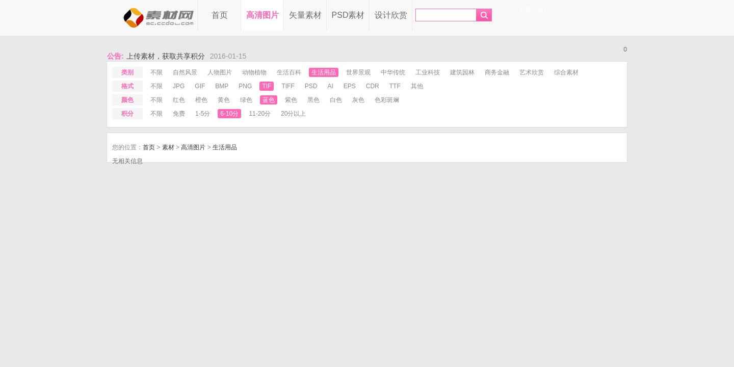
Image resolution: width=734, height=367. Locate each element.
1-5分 (202, 113)
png (245, 86)
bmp (221, 86)
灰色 (358, 99)
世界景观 (358, 72)
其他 (417, 86)
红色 (179, 99)
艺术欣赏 (531, 72)
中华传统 (393, 72)
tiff (287, 86)
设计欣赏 (391, 15)
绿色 (246, 99)
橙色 (201, 99)
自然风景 (185, 72)
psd (311, 86)
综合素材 (566, 72)
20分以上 (293, 113)
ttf (395, 86)
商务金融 (497, 72)
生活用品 (323, 72)
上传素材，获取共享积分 (165, 56)
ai (330, 86)
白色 (336, 99)
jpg (179, 86)
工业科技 (427, 72)
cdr (372, 86)
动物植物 (254, 72)
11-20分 (260, 113)
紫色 (291, 99)
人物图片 (219, 72)
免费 (179, 113)
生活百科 (289, 72)
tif (266, 86)
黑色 (313, 99)
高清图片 (262, 15)
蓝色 (269, 99)
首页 (220, 15)
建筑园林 (462, 72)
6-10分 (229, 113)
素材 (168, 147)
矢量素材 (305, 15)
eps (350, 86)
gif (200, 86)
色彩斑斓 (387, 99)
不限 (156, 72)
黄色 (224, 99)
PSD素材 (348, 15)
